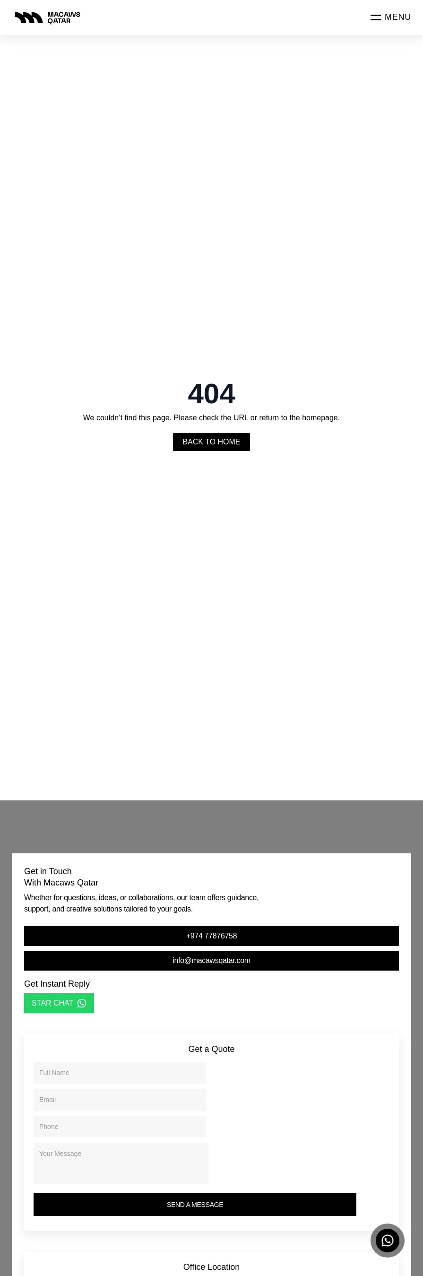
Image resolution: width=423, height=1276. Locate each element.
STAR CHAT (59, 1003)
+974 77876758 (211, 936)
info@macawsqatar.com (211, 960)
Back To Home (211, 442)
